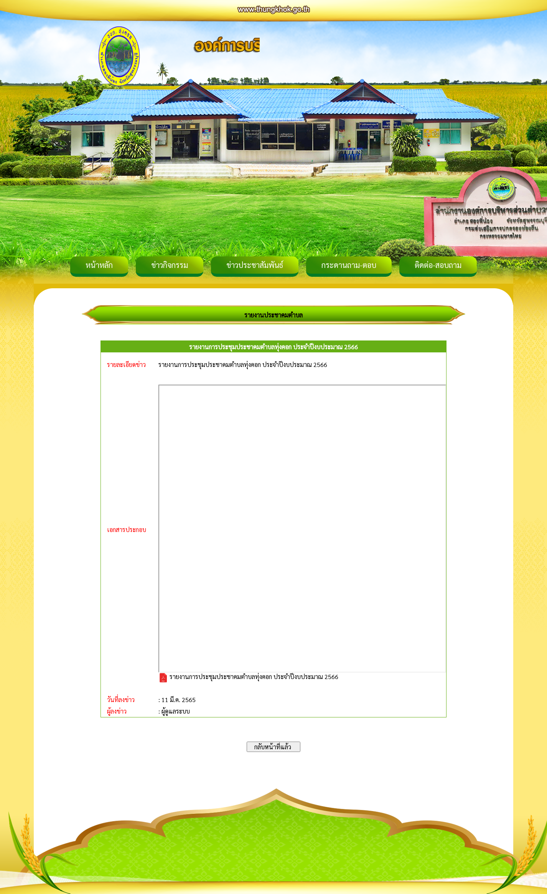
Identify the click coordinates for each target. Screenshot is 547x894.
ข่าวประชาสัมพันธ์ (254, 265)
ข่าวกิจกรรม (169, 265)
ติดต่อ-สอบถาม (438, 265)
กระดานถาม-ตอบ (348, 265)
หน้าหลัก (99, 265)
